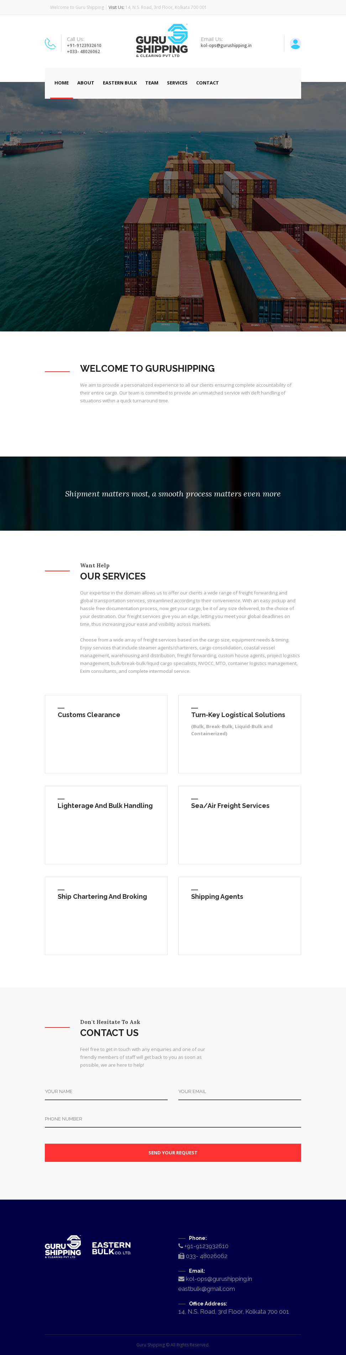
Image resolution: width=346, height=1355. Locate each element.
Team (151, 82)
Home (61, 82)
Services (177, 82)
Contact (207, 82)
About (85, 82)
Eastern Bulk (120, 82)
